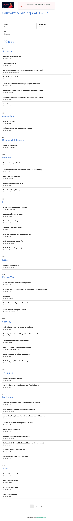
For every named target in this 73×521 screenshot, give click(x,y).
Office (5, 32)
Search (6, 24)
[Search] (18, 27)
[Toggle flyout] (67, 26)
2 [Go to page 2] (36, 506)
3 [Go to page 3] (41, 506)
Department (42, 24)
